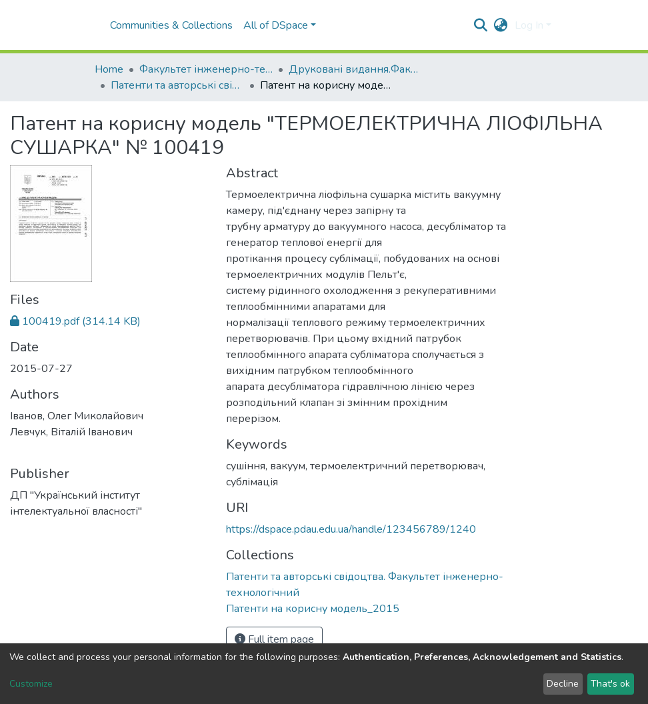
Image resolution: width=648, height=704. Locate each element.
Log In (529, 25)
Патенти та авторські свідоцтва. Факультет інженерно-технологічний (177, 85)
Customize (31, 683)
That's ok (610, 683)
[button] (501, 25)
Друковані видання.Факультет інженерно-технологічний (355, 69)
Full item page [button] (274, 639)
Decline (563, 683)
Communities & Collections (171, 25)
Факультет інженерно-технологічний (206, 69)
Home (109, 69)
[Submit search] (481, 25)
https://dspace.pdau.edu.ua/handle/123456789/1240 (351, 529)
